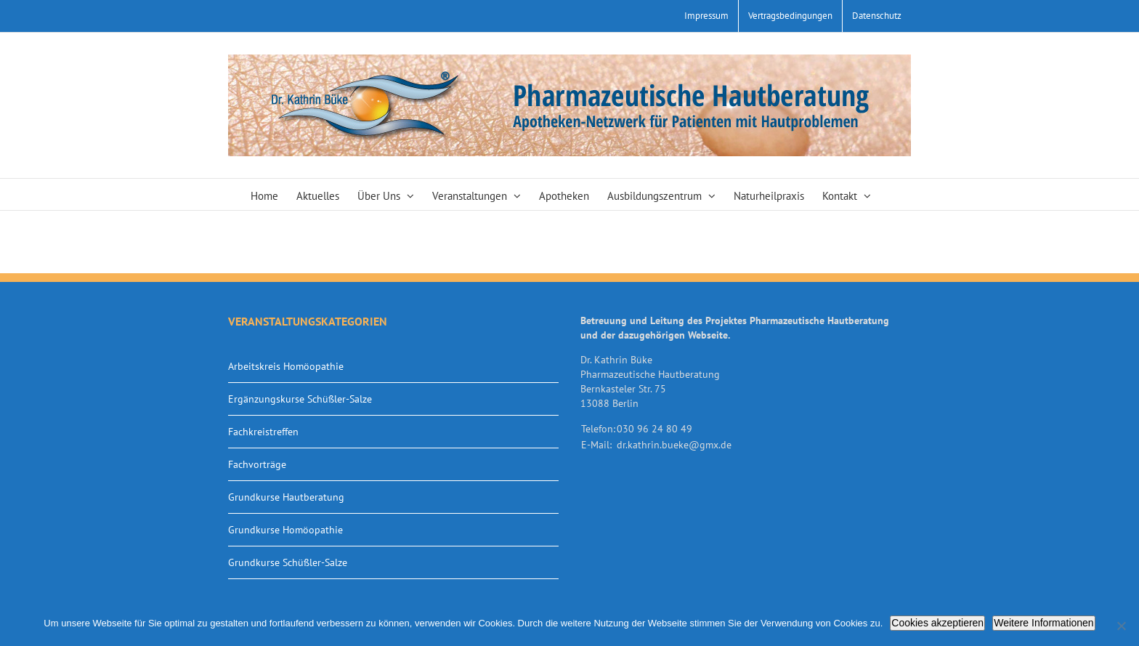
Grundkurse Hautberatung (286, 497)
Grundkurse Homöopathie (285, 529)
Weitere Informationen (1043, 623)
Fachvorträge (257, 464)
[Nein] (1121, 625)
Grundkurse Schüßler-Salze (287, 562)
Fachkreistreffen (263, 431)
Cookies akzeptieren (937, 623)
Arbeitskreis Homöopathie (286, 366)
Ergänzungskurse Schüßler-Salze (300, 398)
